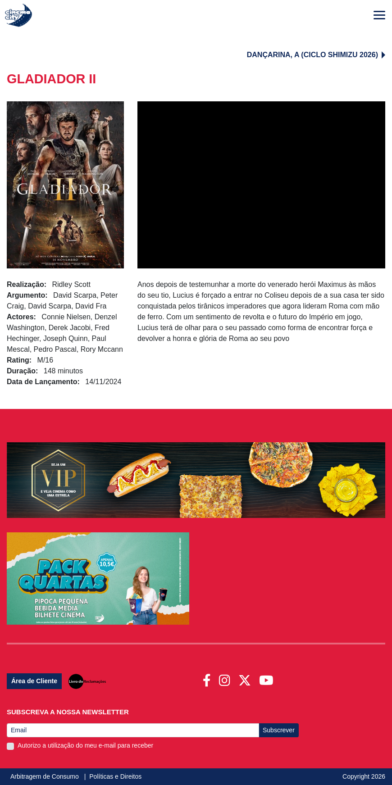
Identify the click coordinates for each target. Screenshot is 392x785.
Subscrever (279, 730)
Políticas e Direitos (115, 776)
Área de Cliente (34, 681)
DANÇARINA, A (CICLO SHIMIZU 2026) (316, 55)
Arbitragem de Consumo (45, 776)
